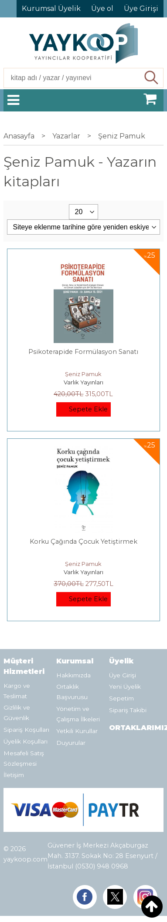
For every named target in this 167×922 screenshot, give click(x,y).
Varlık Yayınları (83, 382)
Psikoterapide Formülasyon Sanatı (83, 352)
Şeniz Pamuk (83, 373)
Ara (152, 77)
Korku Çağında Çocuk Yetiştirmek (83, 541)
